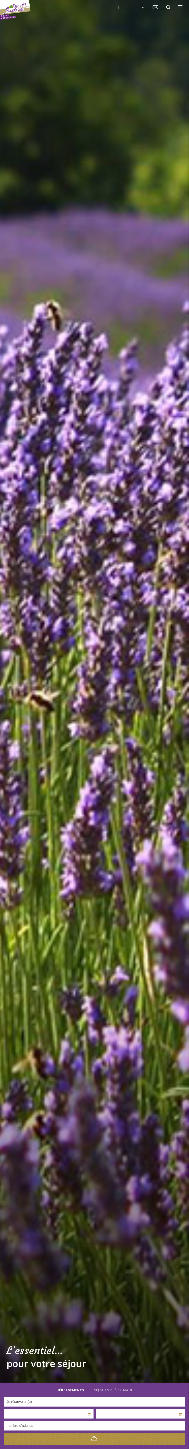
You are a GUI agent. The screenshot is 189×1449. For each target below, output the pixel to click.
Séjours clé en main (113, 1390)
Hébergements (70, 1390)
